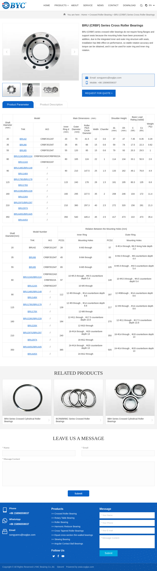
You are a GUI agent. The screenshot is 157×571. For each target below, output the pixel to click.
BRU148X (23, 173)
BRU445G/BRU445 (23, 214)
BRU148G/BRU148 (23, 168)
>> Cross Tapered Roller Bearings (67, 531)
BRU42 (23, 139)
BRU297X (23, 208)
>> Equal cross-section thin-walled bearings (72, 535)
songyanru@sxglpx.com (22, 535)
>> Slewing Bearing (60, 539)
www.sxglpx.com (86, 567)
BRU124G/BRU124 (23, 156)
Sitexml (60, 567)
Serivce (87, 5)
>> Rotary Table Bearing (63, 518)
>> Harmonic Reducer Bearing (65, 526)
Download (129, 5)
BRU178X (23, 185)
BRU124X (23, 162)
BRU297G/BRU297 (23, 202)
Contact (113, 5)
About (74, 5)
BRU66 (23, 145)
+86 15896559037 (19, 513)
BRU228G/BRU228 (23, 191)
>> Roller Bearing (59, 522)
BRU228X (23, 197)
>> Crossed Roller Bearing (64, 513)
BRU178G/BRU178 (23, 179)
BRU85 (23, 150)
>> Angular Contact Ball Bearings (67, 543)
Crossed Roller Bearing (101, 14)
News (100, 5)
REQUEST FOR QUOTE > (99, 93)
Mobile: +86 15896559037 (103, 82)
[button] (74, 51)
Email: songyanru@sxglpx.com (105, 77)
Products (61, 5)
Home (47, 5)
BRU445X (23, 220)
